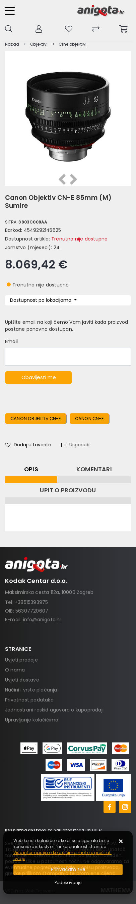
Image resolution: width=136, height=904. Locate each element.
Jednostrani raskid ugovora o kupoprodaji (54, 709)
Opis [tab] (31, 469)
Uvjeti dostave (22, 680)
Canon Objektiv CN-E (35, 418)
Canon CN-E (89, 418)
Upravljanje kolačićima (31, 719)
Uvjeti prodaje (21, 660)
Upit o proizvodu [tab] (68, 490)
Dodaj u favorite (28, 444)
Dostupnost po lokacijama (41, 300)
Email (11, 341)
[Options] (68, 882)
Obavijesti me (38, 377)
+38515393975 (31, 602)
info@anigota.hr (42, 619)
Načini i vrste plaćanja (31, 689)
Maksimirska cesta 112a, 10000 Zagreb (49, 592)
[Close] (68, 869)
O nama (15, 670)
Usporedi (75, 444)
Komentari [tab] (94, 469)
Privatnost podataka (29, 699)
